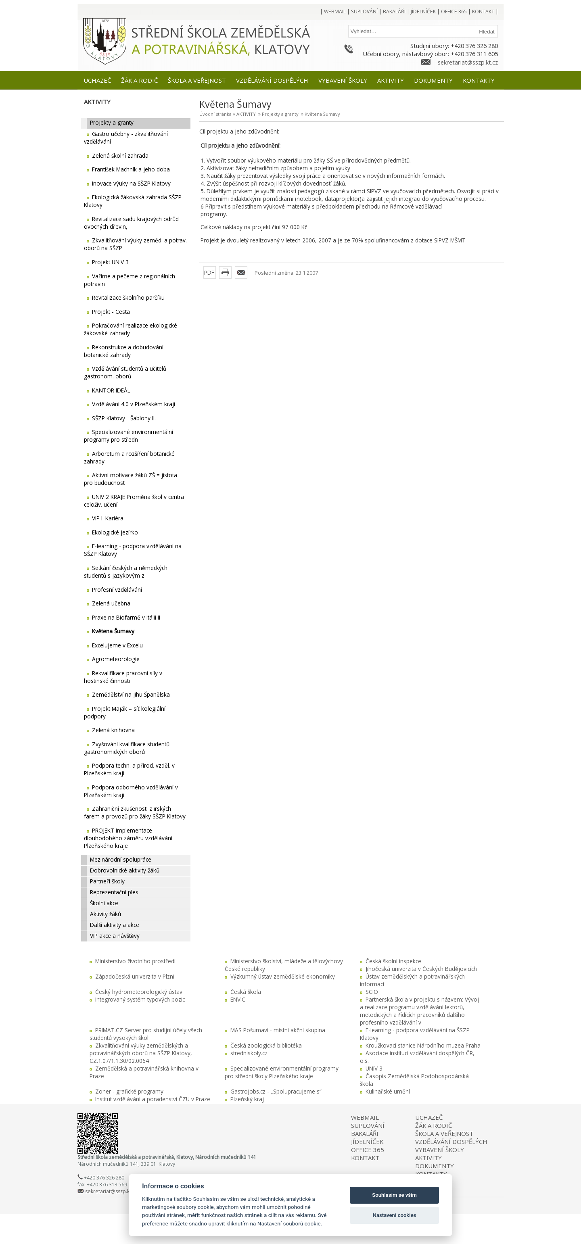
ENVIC (237, 999)
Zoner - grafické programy (129, 1091)
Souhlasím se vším (394, 1195)
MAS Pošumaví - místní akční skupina (277, 1030)
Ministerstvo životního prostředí (135, 961)
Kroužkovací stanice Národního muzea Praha (423, 1045)
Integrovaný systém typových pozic (140, 999)
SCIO (372, 992)
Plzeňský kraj (247, 1099)
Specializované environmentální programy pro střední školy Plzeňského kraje (282, 1072)
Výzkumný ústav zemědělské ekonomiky (282, 976)
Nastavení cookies (394, 1215)
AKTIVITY (246, 114)
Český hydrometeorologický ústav (138, 992)
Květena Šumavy (322, 114)
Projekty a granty (280, 114)
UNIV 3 (374, 1068)
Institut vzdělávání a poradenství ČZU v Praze (152, 1099)
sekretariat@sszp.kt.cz (468, 62)
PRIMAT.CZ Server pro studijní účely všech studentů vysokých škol (146, 1034)
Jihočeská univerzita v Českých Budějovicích (421, 969)
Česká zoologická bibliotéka (266, 1045)
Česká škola (245, 992)
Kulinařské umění (388, 1091)
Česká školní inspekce (393, 961)
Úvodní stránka (215, 114)
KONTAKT (365, 1158)
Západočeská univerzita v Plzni (134, 976)
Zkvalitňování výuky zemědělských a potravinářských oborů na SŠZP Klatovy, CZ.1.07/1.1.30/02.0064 (141, 1053)
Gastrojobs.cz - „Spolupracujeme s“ (276, 1091)
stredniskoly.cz (249, 1053)
